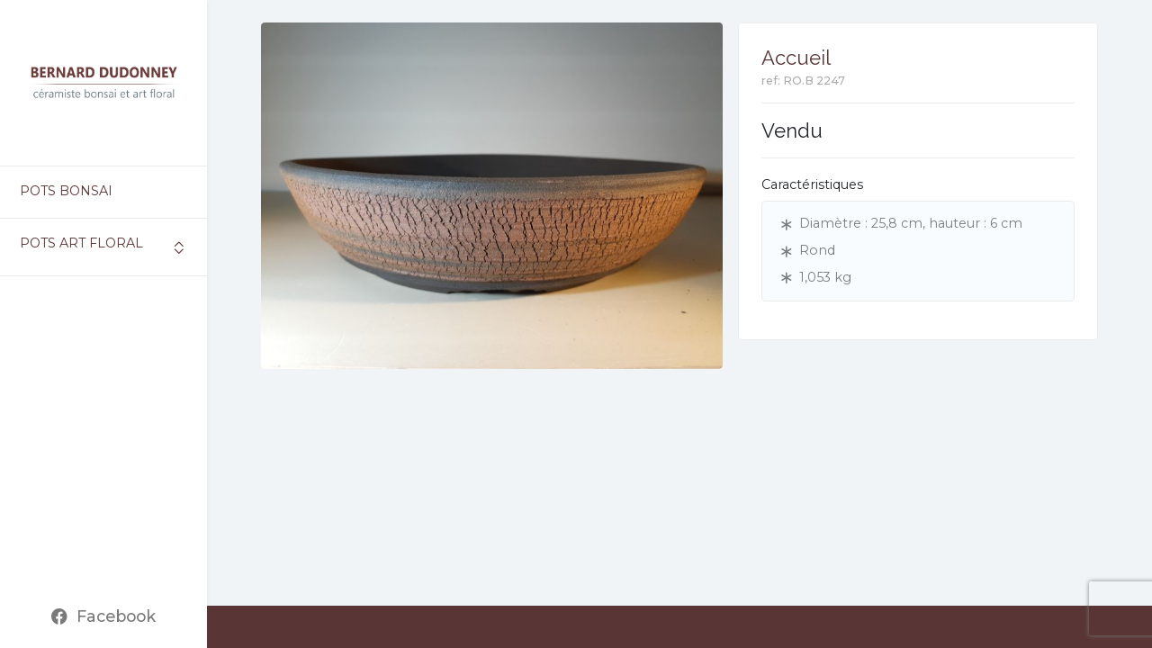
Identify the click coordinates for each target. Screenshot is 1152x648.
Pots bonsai (66, 191)
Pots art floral (81, 243)
